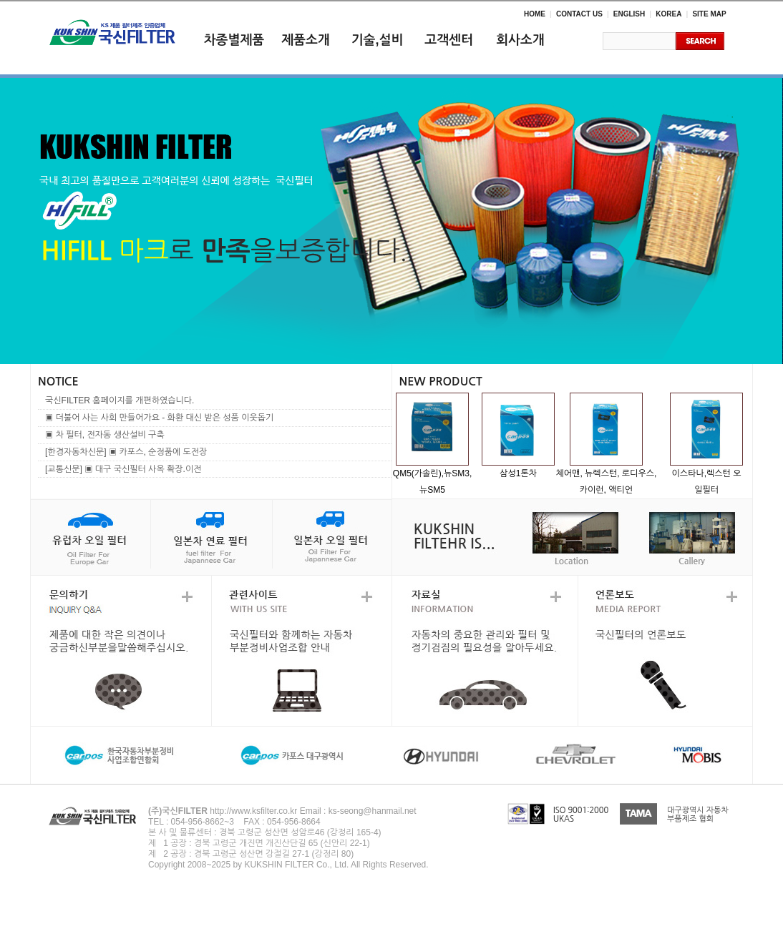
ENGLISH (629, 14)
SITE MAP (709, 14)
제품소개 (305, 40)
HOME (534, 14)
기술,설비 (377, 40)
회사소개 (520, 40)
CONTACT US (579, 14)
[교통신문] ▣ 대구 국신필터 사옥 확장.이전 (123, 469)
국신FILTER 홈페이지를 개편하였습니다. (119, 400)
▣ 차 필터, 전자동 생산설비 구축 (105, 435)
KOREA (668, 14)
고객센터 (448, 40)
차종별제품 (234, 40)
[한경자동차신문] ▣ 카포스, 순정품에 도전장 (126, 452)
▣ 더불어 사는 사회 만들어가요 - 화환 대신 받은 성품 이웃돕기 (159, 418)
